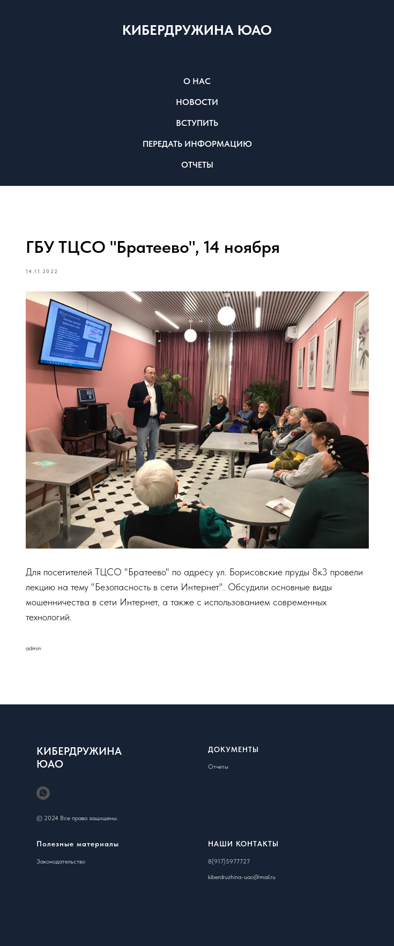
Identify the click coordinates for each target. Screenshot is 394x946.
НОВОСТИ (197, 102)
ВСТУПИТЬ (197, 123)
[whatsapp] (43, 793)
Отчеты (218, 766)
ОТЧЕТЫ (197, 165)
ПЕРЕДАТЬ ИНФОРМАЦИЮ (197, 144)
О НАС (197, 81)
